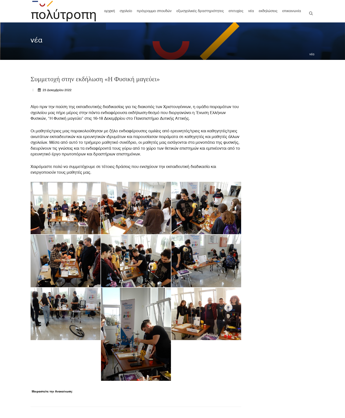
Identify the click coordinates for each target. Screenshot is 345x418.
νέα (311, 54)
